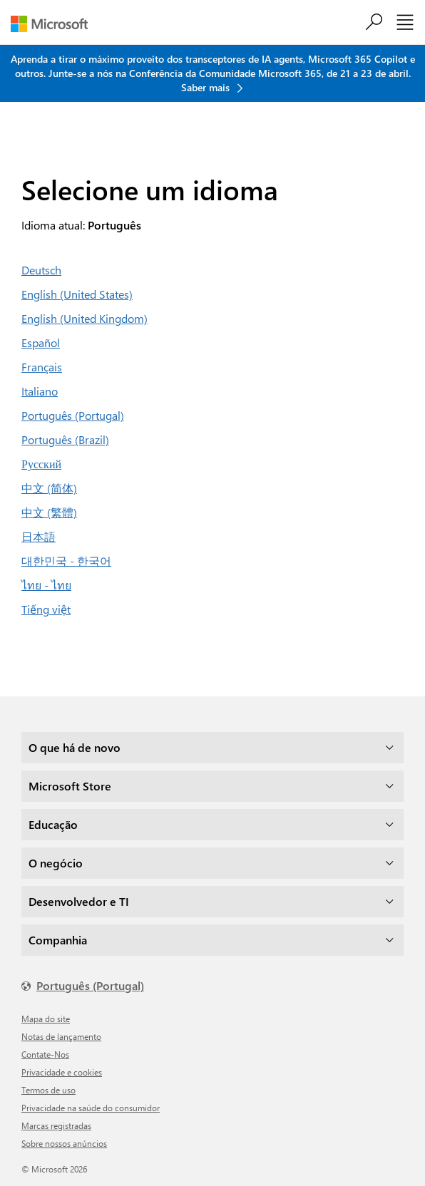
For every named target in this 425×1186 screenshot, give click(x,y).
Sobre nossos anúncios (64, 1143)
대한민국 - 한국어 (66, 560)
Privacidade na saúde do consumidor (90, 1107)
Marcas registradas (56, 1125)
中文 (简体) (49, 487)
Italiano (39, 390)
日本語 (38, 536)
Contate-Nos (45, 1054)
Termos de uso (48, 1089)
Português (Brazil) (65, 439)
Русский (41, 463)
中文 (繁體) (49, 512)
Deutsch (41, 269)
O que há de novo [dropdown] (75, 747)
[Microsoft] (54, 24)
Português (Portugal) (72, 415)
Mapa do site (45, 1018)
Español (40, 342)
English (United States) (77, 294)
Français (41, 366)
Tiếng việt (46, 609)
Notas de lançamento (61, 1036)
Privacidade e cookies (61, 1072)
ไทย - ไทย (46, 584)
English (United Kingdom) (84, 318)
